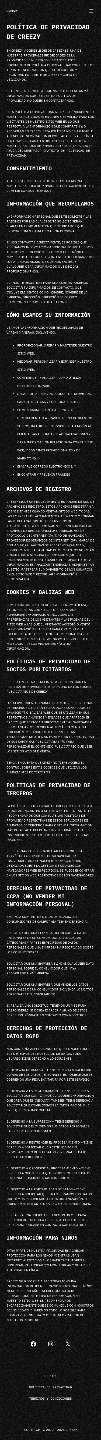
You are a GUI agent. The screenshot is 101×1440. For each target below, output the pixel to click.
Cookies (50, 1376)
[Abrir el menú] (91, 11)
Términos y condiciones (50, 1398)
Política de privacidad (50, 1387)
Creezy (12, 11)
